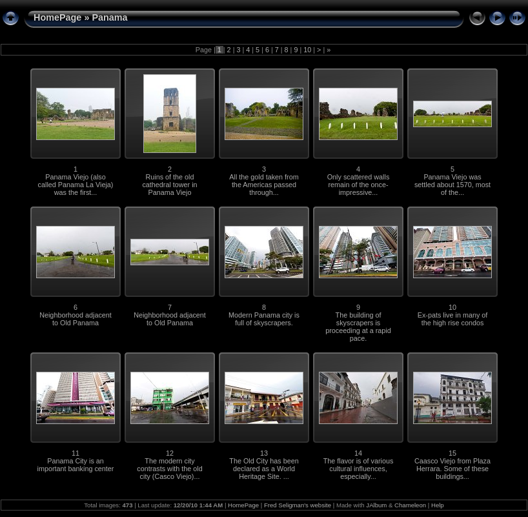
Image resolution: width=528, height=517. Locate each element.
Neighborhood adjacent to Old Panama (75, 319)
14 (358, 453)
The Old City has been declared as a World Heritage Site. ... (263, 468)
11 (75, 453)
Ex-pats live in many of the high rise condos (453, 319)
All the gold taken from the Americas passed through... (263, 184)
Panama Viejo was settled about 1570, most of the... (452, 184)
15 (452, 453)
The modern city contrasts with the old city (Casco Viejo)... (169, 468)
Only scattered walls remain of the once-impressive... (358, 184)
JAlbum (376, 505)
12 (170, 453)
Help (437, 505)
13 (264, 453)
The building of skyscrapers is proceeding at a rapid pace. (358, 326)
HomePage (57, 17)
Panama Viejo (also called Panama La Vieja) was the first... (76, 184)
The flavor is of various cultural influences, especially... (358, 468)
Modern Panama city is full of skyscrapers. (264, 319)
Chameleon (410, 505)
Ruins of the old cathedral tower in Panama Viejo (169, 184)
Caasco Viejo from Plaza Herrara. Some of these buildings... (452, 468)
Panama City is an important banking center (75, 464)
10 (307, 50)
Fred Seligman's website (297, 505)
